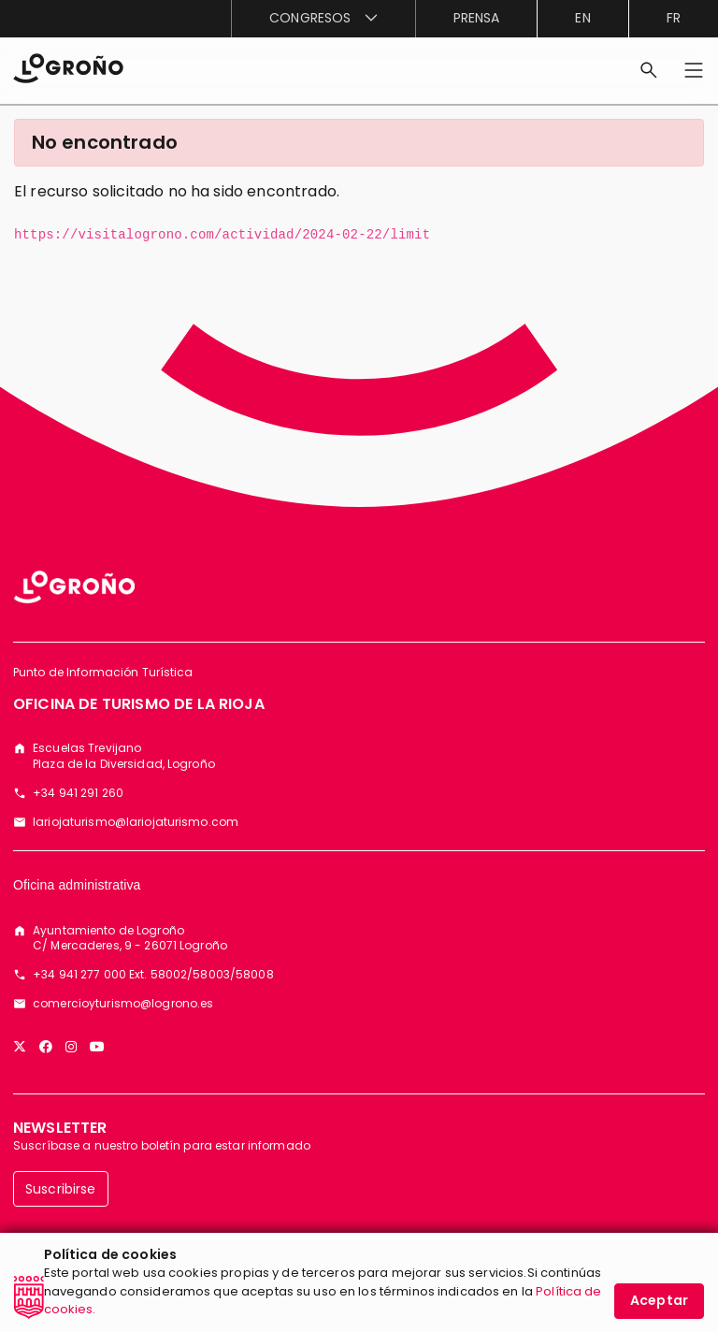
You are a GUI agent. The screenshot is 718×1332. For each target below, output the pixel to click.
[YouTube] (97, 1046)
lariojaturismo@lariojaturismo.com (135, 822)
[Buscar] (649, 70)
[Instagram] (71, 1046)
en (582, 17)
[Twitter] (19, 1046)
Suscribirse (60, 1189)
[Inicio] (68, 67)
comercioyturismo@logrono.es (123, 1003)
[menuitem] (322, 18)
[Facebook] (45, 1046)
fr (674, 17)
